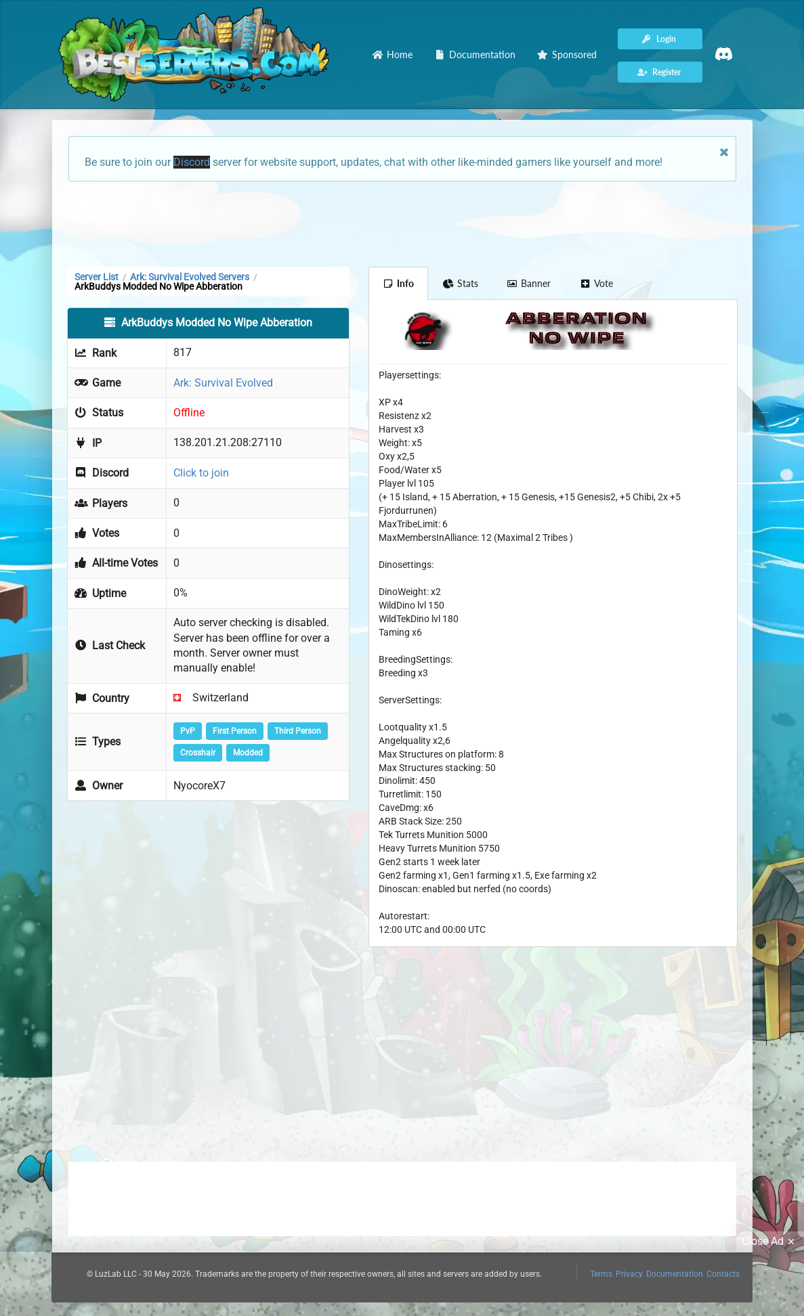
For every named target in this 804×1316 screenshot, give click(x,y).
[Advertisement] (402, 222)
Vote (596, 283)
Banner (529, 283)
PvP (187, 731)
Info (399, 283)
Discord (191, 162)
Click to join (201, 472)
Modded (248, 753)
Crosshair (197, 753)
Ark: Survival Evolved (223, 382)
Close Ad (770, 1241)
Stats (460, 283)
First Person (235, 731)
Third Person (297, 731)
